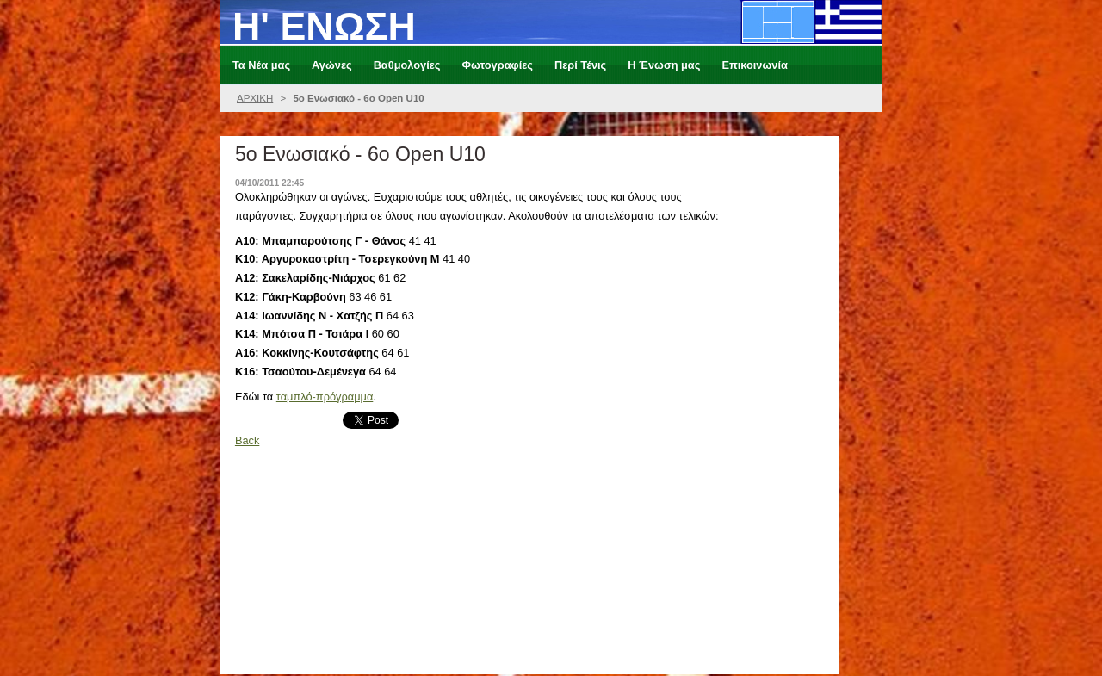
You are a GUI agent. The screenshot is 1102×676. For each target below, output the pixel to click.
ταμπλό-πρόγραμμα (325, 396)
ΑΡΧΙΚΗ (255, 98)
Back (247, 440)
